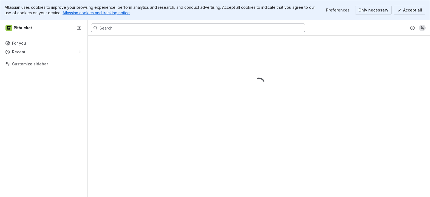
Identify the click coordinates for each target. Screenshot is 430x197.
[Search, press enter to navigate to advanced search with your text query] (198, 28)
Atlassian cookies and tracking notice (96, 12)
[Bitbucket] (19, 28)
